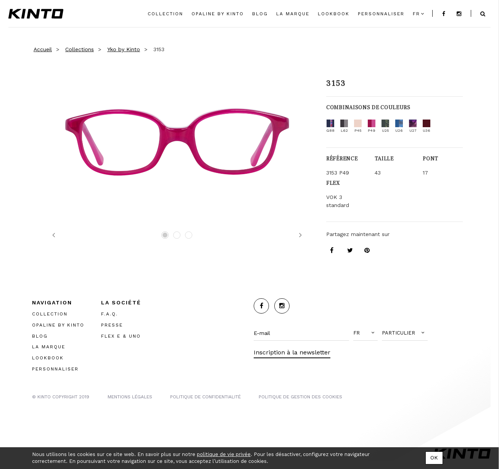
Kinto (35, 13)
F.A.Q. (109, 314)
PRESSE (112, 325)
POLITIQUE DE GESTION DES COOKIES (300, 396)
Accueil (43, 49)
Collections (79, 49)
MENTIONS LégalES (130, 396)
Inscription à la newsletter (292, 352)
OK (434, 457)
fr (416, 13)
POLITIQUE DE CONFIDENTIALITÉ (205, 396)
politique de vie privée (224, 454)
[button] (365, 333)
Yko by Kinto (123, 49)
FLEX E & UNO (121, 336)
